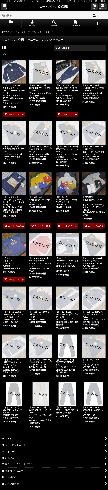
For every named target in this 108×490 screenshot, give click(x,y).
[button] (4, 6)
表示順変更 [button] (62, 48)
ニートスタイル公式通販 (54, 6)
